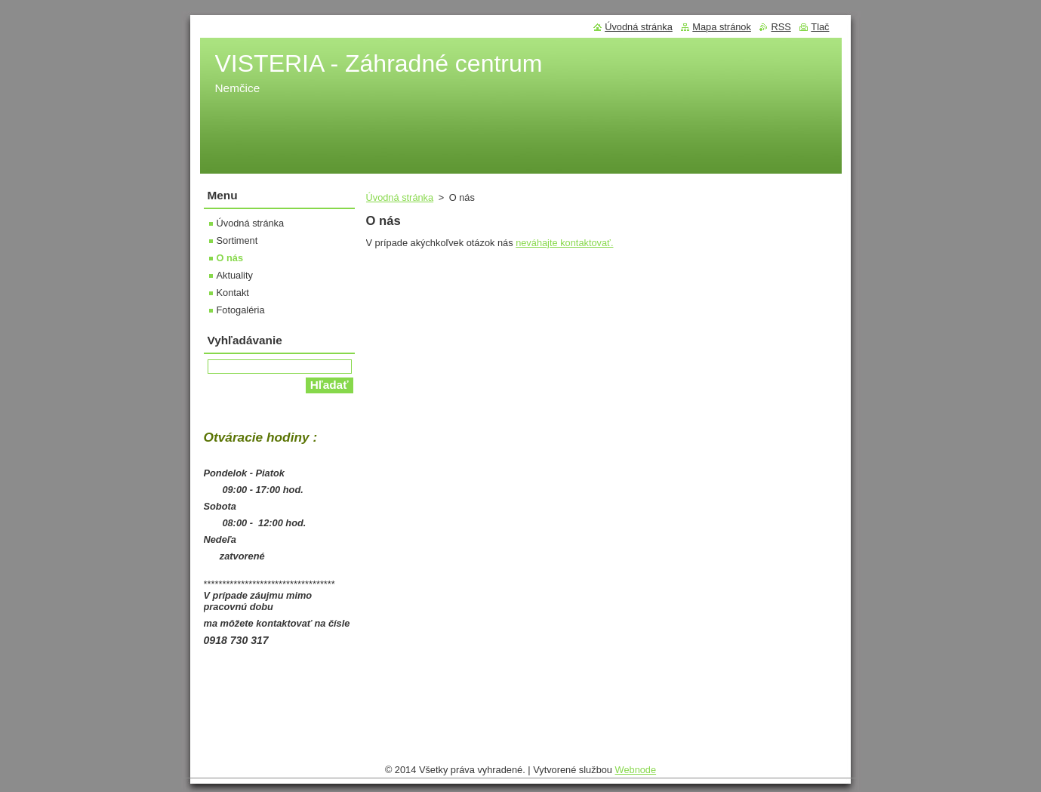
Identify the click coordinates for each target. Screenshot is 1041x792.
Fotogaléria (241, 310)
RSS (780, 26)
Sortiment (237, 240)
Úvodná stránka (400, 197)
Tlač (820, 26)
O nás (230, 257)
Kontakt (233, 292)
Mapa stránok (721, 26)
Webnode (636, 773)
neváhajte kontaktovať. (564, 242)
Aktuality (235, 275)
